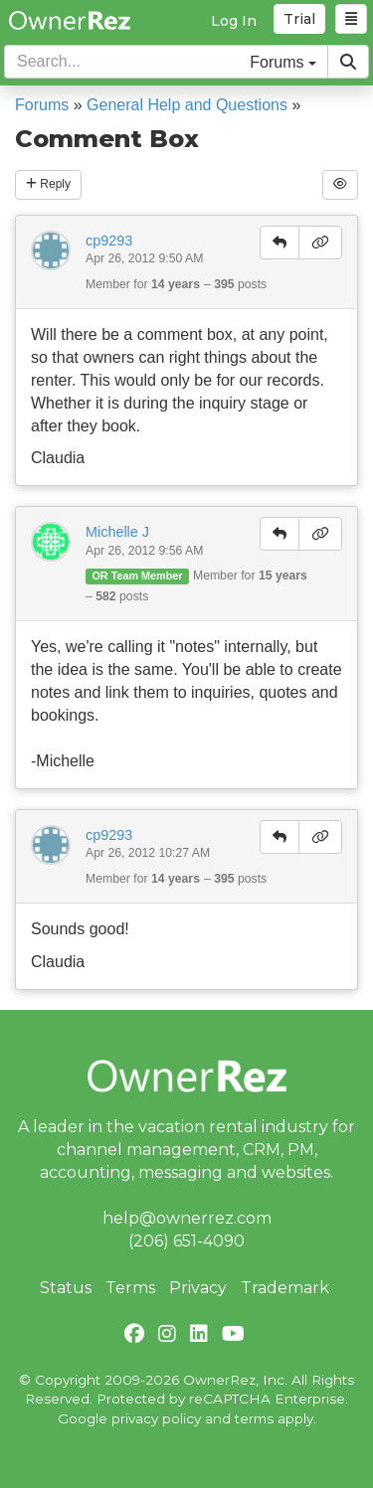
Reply (48, 184)
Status (66, 1287)
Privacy (198, 1287)
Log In (234, 21)
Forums (42, 104)
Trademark (285, 1287)
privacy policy (156, 1418)
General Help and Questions (187, 104)
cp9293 (109, 240)
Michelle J (117, 532)
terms (254, 1418)
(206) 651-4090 (186, 1241)
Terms (130, 1287)
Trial (299, 19)
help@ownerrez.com (187, 1218)
